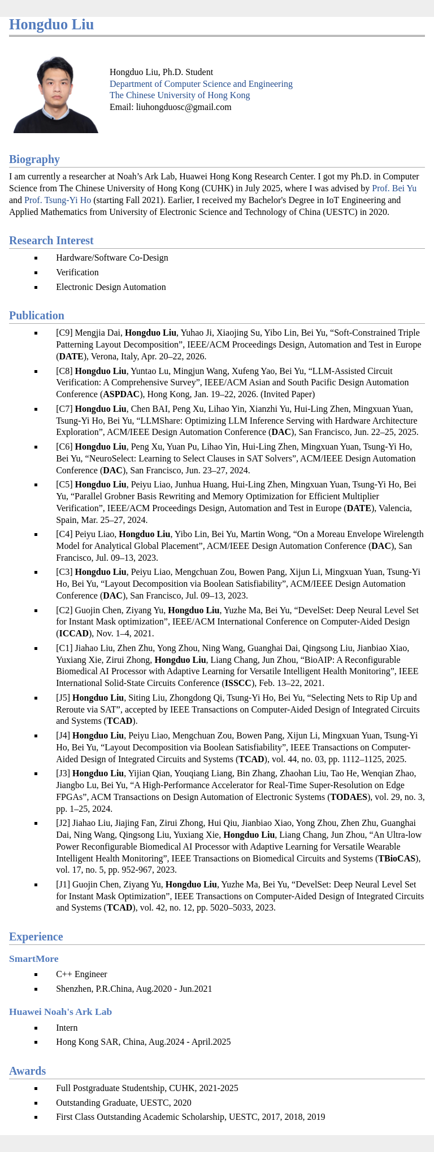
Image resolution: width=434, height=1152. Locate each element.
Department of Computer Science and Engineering (201, 84)
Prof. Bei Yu (394, 188)
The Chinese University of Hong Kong (180, 95)
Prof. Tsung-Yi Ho (57, 200)
